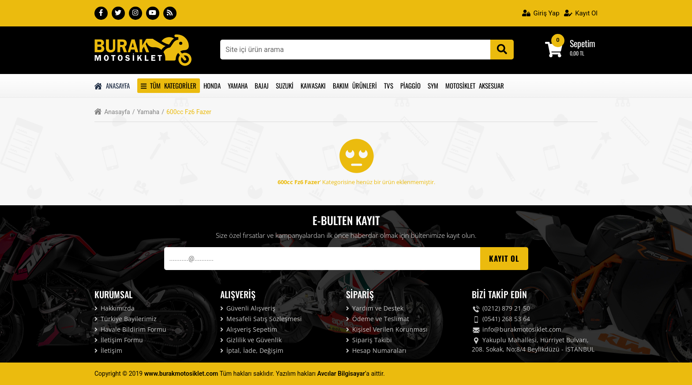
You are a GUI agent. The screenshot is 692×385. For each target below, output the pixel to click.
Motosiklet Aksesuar (474, 85)
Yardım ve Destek (374, 308)
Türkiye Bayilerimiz (125, 319)
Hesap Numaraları (376, 350)
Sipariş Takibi (369, 340)
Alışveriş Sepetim (248, 329)
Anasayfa (112, 85)
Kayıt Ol (581, 13)
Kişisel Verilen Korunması (387, 329)
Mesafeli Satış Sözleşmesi (261, 319)
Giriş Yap (541, 13)
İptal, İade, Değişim (251, 350)
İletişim (108, 350)
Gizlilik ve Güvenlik (251, 340)
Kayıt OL (504, 258)
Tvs (388, 85)
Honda (212, 85)
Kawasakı (313, 85)
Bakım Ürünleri (355, 85)
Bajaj (262, 85)
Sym (433, 85)
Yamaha (238, 85)
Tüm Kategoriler (168, 85)
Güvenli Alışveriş (247, 308)
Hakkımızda (114, 308)
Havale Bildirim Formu (130, 329)
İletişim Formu (118, 340)
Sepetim (582, 43)
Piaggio (410, 85)
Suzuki (284, 85)
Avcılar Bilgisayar (341, 373)
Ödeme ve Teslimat (377, 319)
